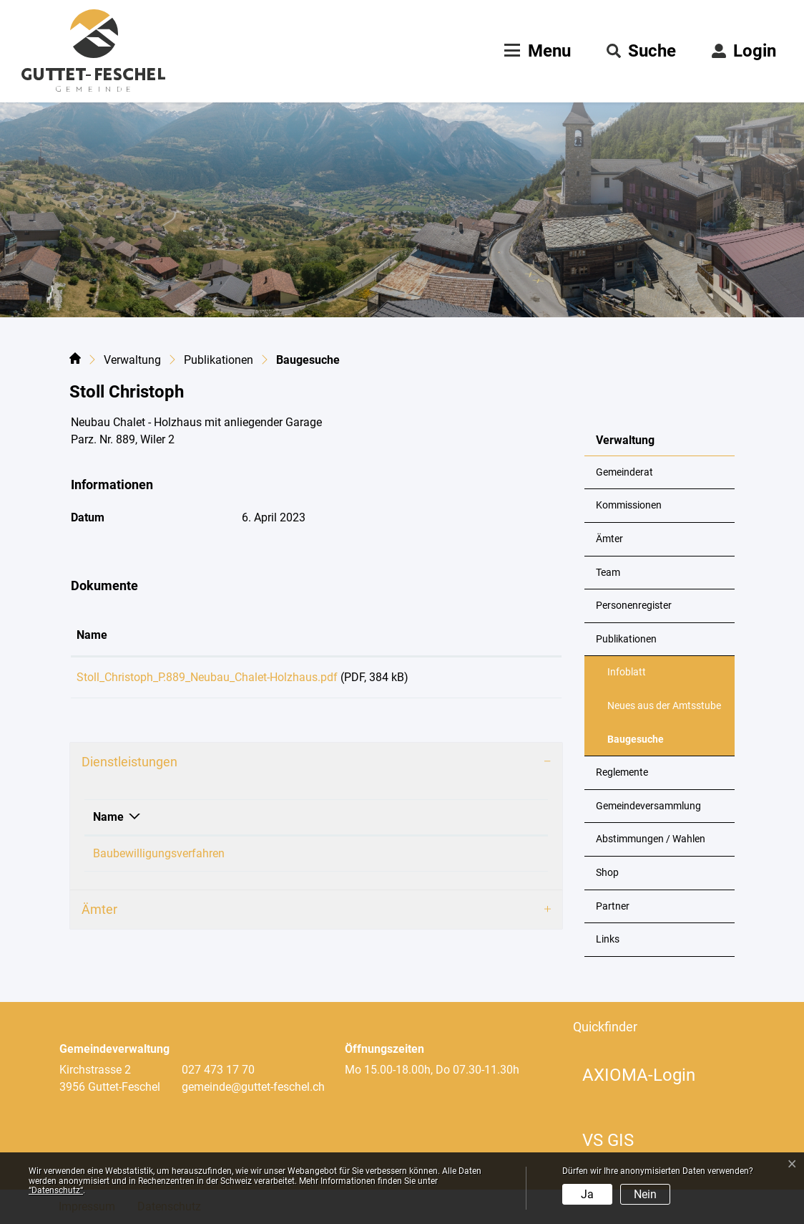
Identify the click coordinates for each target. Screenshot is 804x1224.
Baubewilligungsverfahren (159, 858)
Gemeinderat (624, 472)
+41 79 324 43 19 (460, 858)
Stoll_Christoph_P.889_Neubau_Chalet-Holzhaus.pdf (207, 677)
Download (520, 679)
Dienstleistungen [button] (129, 766)
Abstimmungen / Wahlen (650, 839)
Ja (587, 1194)
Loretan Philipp (329, 858)
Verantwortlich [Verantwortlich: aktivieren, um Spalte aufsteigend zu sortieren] (328, 822)
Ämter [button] (99, 914)
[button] (641, 50)
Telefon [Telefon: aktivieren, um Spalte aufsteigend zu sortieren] (435, 822)
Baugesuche (642, 744)
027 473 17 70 (218, 1069)
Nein (645, 1194)
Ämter (609, 539)
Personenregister (634, 605)
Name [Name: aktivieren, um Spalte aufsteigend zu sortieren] (92, 635)
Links (607, 939)
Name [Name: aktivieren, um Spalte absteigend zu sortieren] (108, 822)
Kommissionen (629, 505)
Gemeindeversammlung (648, 806)
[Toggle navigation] (535, 50)
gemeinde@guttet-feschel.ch (253, 1087)
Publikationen (626, 639)
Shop (607, 873)
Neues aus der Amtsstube (664, 706)
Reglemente (622, 772)
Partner (612, 906)
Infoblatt (626, 672)
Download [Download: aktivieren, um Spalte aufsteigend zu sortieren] (509, 635)
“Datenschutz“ (56, 1190)
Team (608, 573)
